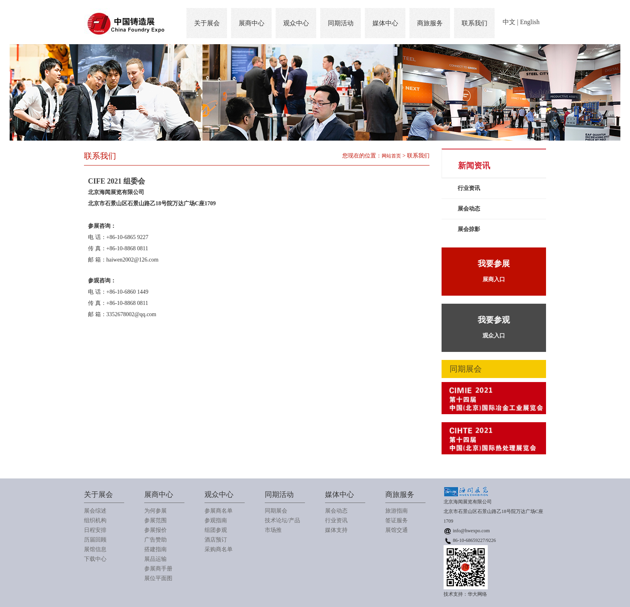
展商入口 (494, 268)
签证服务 (396, 520)
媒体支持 (336, 530)
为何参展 (155, 511)
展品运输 (155, 559)
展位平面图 (158, 578)
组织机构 (95, 520)
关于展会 (207, 23)
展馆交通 (396, 530)
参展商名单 (219, 511)
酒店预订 (216, 540)
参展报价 (155, 530)
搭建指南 (155, 549)
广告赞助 (155, 540)
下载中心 (95, 559)
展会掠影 (469, 229)
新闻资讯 (474, 165)
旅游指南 (396, 511)
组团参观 (216, 530)
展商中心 (251, 23)
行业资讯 (469, 188)
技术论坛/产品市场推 (282, 525)
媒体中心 (385, 23)
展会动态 (469, 209)
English (530, 21)
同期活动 (341, 23)
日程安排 (95, 530)
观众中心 (296, 23)
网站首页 (391, 156)
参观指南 (216, 520)
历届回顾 (95, 540)
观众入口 (494, 325)
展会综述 (95, 511)
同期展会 (276, 511)
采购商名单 (219, 549)
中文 (509, 21)
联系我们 (474, 23)
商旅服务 (430, 23)
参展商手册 (158, 569)
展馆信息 (95, 549)
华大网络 (477, 594)
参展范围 (155, 520)
